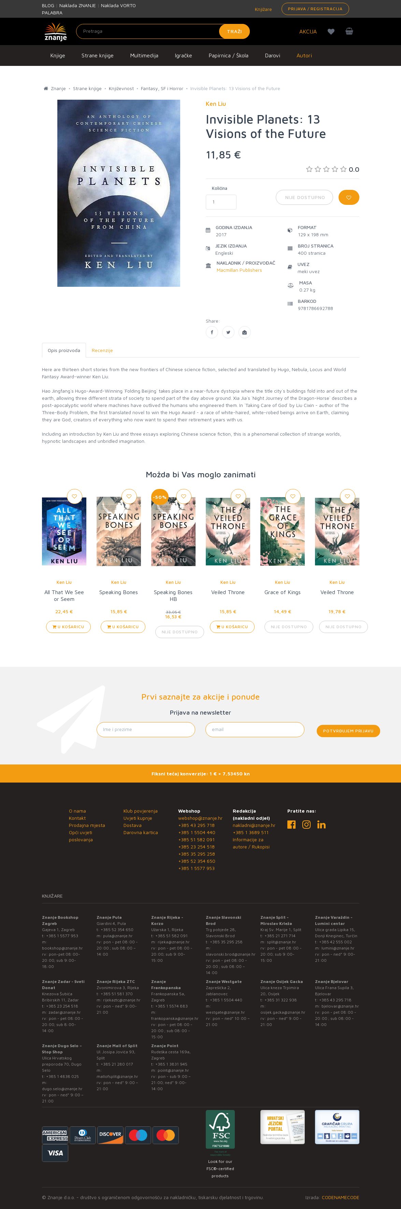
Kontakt (77, 818)
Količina (219, 188)
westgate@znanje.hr (225, 1012)
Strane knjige (98, 55)
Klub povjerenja (141, 811)
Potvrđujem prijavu (348, 730)
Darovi (272, 55)
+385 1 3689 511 (251, 832)
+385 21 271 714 (280, 935)
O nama (77, 811)
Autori (304, 55)
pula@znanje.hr (118, 935)
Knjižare (263, 9)
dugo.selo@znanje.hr (62, 1088)
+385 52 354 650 (196, 861)
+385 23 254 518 (196, 846)
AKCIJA (308, 31)
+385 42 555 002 (335, 941)
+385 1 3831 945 (171, 1064)
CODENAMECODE (340, 1197)
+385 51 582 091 (196, 839)
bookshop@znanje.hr (62, 948)
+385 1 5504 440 (196, 832)
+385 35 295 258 (196, 854)
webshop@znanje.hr (200, 818)
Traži (234, 31)
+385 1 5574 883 (171, 1006)
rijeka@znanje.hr (174, 941)
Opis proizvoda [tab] (64, 350)
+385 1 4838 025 (62, 1076)
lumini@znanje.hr (338, 948)
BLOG (48, 5)
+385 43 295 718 (196, 825)
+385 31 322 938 (280, 999)
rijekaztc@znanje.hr (122, 999)
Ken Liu (64, 582)
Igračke (183, 55)
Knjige (57, 55)
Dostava (133, 825)
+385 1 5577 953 (196, 868)
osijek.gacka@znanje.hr (282, 1012)
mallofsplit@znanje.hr (117, 1076)
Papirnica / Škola (228, 55)
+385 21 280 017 (117, 1064)
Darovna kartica (141, 832)
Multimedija (144, 55)
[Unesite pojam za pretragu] (163, 31)
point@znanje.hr (173, 1070)
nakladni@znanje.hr (254, 825)
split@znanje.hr (281, 941)
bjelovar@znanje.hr (340, 1006)
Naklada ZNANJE (77, 5)
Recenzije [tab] (102, 350)
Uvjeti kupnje (138, 818)
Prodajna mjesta (87, 825)
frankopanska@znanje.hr (175, 1018)
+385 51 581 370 (117, 993)
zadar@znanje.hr (64, 1012)
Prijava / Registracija (315, 8)
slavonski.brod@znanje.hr (231, 954)
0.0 (332, 169)
